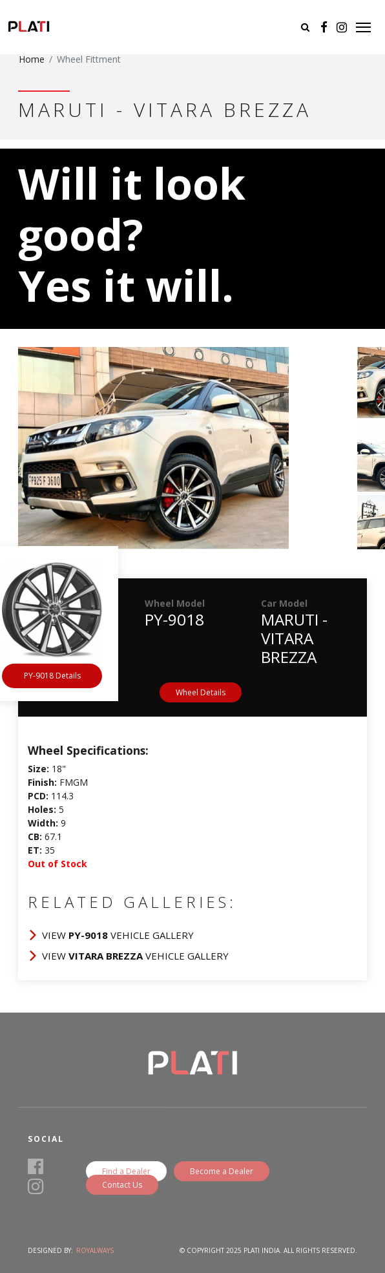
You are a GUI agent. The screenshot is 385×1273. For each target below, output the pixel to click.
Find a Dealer (126, 1171)
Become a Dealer (221, 1171)
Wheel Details (200, 692)
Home (32, 59)
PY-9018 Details (52, 675)
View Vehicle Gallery (118, 935)
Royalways (95, 1250)
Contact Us (122, 1184)
